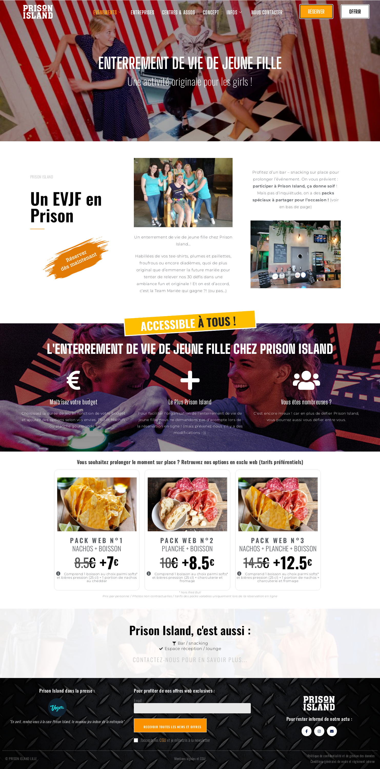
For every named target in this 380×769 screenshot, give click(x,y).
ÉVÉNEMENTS (107, 12)
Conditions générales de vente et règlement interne (343, 761)
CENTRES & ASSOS (178, 12)
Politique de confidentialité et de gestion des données (341, 755)
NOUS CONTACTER (267, 12)
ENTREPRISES (142, 12)
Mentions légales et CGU (190, 758)
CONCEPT (211, 12)
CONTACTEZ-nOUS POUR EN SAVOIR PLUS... (190, 659)
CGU (162, 740)
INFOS (234, 12)
